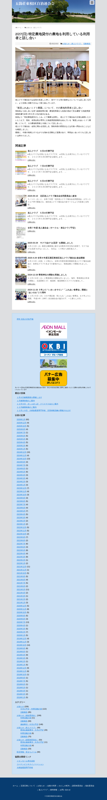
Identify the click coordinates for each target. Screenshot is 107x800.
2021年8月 (21, 580)
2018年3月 (21, 694)
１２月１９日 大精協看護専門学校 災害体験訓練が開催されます (44, 410)
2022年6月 (21, 547)
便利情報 (53, 790)
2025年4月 (21, 442)
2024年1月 (21, 485)
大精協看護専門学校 (25, 768)
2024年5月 (21, 472)
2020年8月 (21, 619)
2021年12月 (21, 567)
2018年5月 (21, 688)
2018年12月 (21, 668)
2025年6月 (21, 436)
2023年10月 (21, 495)
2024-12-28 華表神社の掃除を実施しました (47, 275)
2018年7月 (21, 681)
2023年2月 (21, 521)
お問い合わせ (65, 790)
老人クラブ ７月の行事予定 (41, 166)
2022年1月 (21, 563)
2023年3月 (21, 518)
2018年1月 (21, 697)
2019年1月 (21, 665)
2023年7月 (21, 504)
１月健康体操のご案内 (26, 401)
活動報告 (86, 44)
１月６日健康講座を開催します (29, 397)
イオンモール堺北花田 (26, 761)
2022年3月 (21, 557)
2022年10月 (21, 534)
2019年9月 (21, 648)
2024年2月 (21, 482)
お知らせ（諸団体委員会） (27, 740)
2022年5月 (21, 550)
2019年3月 (21, 658)
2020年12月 (21, 606)
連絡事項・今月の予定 (29, 724)
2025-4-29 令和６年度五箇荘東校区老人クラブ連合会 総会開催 (56, 258)
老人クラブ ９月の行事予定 (41, 151)
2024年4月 (21, 475)
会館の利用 (51, 786)
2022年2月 (21, 560)
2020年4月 (21, 625)
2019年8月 (21, 652)
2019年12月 (21, 639)
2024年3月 (21, 478)
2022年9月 (21, 537)
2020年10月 (21, 612)
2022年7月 (21, 544)
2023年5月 (21, 511)
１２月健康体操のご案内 (27, 407)
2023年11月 (21, 491)
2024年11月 (21, 455)
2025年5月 (21, 439)
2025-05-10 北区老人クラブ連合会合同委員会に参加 (52, 196)
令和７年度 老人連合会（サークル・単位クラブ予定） (52, 228)
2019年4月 (21, 655)
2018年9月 (21, 678)
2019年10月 (21, 645)
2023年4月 (21, 514)
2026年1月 (21, 419)
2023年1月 (21, 524)
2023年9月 (21, 498)
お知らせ (20, 707)
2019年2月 (21, 661)
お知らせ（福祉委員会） (27, 715)
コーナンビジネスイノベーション (30, 764)
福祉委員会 (89, 786)
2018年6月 (21, 684)
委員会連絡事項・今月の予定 (32, 730)
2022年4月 (21, 554)
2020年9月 (21, 616)
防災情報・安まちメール (27, 752)
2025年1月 (21, 449)
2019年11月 (21, 642)
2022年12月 (21, 527)
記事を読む (32, 160)
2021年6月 (21, 586)
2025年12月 (21, 423)
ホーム (15, 786)
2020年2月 (21, 632)
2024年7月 (21, 465)
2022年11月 (21, 531)
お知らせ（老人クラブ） (72, 44)
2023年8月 (21, 501)
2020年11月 (21, 609)
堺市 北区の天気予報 (25, 319)
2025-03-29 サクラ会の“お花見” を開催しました (50, 243)
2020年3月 (21, 629)
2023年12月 (21, 488)
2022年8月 (21, 540)
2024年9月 (21, 462)
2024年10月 (21, 459)
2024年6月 (21, 469)
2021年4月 (21, 593)
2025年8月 (21, 429)
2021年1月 (21, 603)
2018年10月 (21, 675)
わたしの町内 (64, 786)
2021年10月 (21, 573)
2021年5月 (21, 590)
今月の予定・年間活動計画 (31, 709)
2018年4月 (21, 691)
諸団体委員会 (77, 786)
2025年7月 (21, 433)
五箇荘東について (28, 786)
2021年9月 (21, 576)
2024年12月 (21, 452)
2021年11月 (21, 570)
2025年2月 (21, 446)
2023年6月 (21, 508)
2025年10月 (21, 426)
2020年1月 (21, 635)
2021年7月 (21, 583)
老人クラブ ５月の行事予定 (41, 213)
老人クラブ (43, 790)
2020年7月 (21, 622)
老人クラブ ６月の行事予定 (41, 181)
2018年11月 (21, 671)
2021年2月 (21, 599)
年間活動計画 (25, 718)
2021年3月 (21, 596)
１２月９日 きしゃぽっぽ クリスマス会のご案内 (37, 404)
